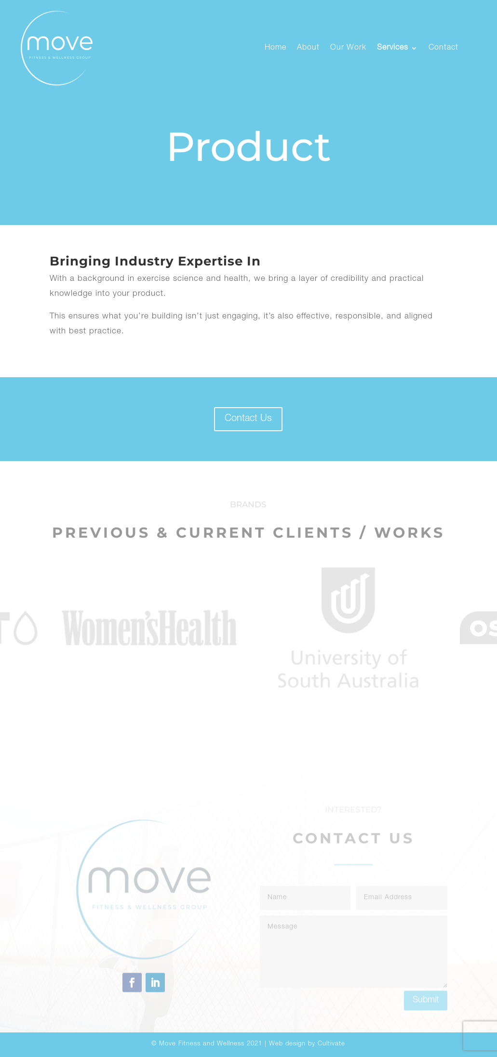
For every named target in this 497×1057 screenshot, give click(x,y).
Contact (443, 48)
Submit (426, 1026)
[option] (149, 628)
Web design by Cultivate (307, 1044)
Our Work (348, 48)
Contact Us (248, 419)
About (308, 48)
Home (275, 48)
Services (392, 48)
